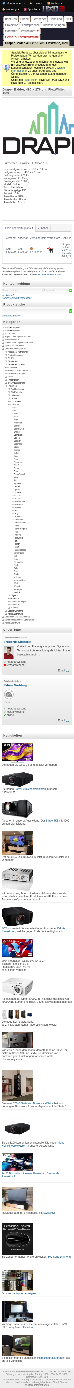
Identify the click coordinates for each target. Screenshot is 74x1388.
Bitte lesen (31, 79)
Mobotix (17, 507)
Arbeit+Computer (12, 328)
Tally (16, 568)
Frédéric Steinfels (18, 642)
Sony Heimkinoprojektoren (30, 789)
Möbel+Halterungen (17, 373)
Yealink (17, 592)
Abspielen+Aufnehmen (18, 352)
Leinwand (15, 404)
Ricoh (16, 547)
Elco (16, 459)
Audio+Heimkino (12, 331)
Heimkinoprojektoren (49, 1357)
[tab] (19, 228)
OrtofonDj (18, 516)
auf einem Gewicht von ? (50, 274)
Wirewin (17, 586)
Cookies (34, 1379)
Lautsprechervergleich (25, 1293)
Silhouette (18, 562)
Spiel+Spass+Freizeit (14, 346)
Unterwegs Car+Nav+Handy (17, 617)
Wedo (16, 583)
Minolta (17, 498)
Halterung (15, 395)
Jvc (15, 480)
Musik (10, 377)
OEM (16, 510)
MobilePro (18, 504)
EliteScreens (19, 465)
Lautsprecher (30, 25)
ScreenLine (19, 553)
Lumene (17, 492)
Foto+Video (13, 367)
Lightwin (17, 489)
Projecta (17, 535)
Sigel (16, 559)
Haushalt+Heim (12, 340)
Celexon (17, 441)
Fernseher (39, 19)
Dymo (16, 456)
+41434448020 (62, 1371)
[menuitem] (13, 3)
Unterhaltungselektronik (15, 349)
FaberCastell (19, 474)
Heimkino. (29, 1327)
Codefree (11, 31)
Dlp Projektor (16, 392)
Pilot (16, 532)
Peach (17, 526)
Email (61, 670)
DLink (16, 447)
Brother (17, 432)
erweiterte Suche (11, 315)
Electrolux (18, 462)
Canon (17, 438)
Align (16, 417)
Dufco (16, 453)
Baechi (17, 426)
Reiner (17, 544)
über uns (11, 19)
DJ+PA (11, 358)
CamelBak (18, 435)
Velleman (18, 577)
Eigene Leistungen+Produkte (18, 337)
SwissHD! (48, 1212)
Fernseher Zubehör (16, 364)
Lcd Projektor (17, 401)
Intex (16, 477)
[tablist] (37, 244)
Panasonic (18, 520)
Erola (16, 471)
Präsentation (13, 380)
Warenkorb (30, 31)
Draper (17, 450)
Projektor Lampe (18, 601)
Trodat (17, 574)
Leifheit (17, 486)
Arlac (16, 420)
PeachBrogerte (20, 529)
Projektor (15, 598)
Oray (16, 513)
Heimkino (56, 19)
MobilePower (20, 501)
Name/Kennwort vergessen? (17, 298)
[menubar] (37, 6)
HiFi (68, 19)
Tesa (16, 571)
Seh (15, 556)
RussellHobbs (20, 550)
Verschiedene (20, 580)
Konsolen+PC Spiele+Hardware (19, 343)
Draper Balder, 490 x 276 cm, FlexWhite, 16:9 (36, 43)
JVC (4, 928)
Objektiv (14, 595)
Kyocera (17, 483)
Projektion (11, 25)
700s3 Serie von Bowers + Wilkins (33, 1103)
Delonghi (18, 444)
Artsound (18, 423)
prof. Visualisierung (16, 383)
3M (15, 411)
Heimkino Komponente (18, 370)
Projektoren (16, 604)
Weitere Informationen (37, 1385)
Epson (17, 468)
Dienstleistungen (54, 25)
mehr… (35, 654)
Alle (15, 407)
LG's (25, 963)
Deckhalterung (17, 389)
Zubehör (14, 608)
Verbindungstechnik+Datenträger (19, 620)
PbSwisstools (20, 523)
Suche (24, 19)
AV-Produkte (10, 334)
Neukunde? (8, 295)
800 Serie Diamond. (59, 1256)
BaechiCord (19, 429)
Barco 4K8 (52, 820)
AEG (16, 414)
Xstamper (18, 589)
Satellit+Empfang (15, 611)
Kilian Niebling (15, 685)
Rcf (15, 541)
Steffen (17, 565)
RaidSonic (18, 538)
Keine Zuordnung (15, 614)
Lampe (14, 398)
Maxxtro (17, 495)
